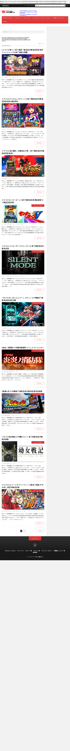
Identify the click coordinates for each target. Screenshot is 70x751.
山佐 (22, 224)
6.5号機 (4, 328)
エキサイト (9, 178)
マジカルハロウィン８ (15, 129)
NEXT (40, 530)
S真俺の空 (8, 415)
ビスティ (19, 328)
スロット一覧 (27, 18)
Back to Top (35, 538)
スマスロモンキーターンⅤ (12, 224)
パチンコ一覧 (35, 18)
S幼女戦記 (8, 463)
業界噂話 (5, 21)
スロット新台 (39, 55)
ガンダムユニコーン (10, 328)
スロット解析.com (39, 556)
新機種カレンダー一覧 (58, 18)
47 (24, 530)
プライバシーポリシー (46, 18)
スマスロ (4, 129)
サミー (4, 276)
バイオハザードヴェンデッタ (19, 276)
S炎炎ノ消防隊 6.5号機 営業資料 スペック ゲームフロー (23, 348)
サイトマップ (18, 18)
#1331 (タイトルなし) (7, 18)
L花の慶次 (5, 178)
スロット (11, 77)
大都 (24, 511)
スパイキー (13, 415)
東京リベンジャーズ (17, 77)
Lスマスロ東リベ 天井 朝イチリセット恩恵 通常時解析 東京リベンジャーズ (39, 5)
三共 (17, 371)
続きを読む (39, 90)
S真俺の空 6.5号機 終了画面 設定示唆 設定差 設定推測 (22, 391)
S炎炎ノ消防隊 (9, 371)
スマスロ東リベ (6, 77)
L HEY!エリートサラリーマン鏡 (9, 511)
